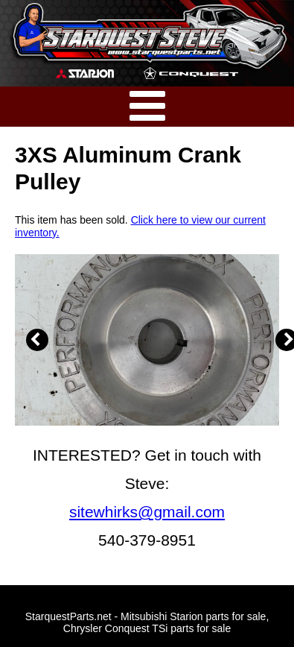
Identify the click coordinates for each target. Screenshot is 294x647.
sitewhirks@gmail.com (147, 511)
